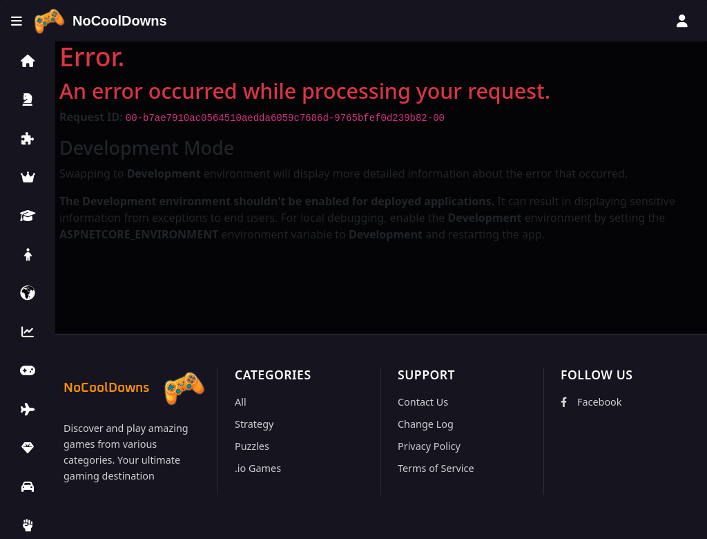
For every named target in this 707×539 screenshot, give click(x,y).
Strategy (254, 424)
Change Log (426, 424)
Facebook (591, 401)
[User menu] (682, 21)
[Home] (100, 21)
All (240, 401)
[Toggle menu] (16, 21)
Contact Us (423, 401)
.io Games (258, 468)
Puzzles (252, 446)
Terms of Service (436, 468)
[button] (27, 60)
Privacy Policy (429, 446)
